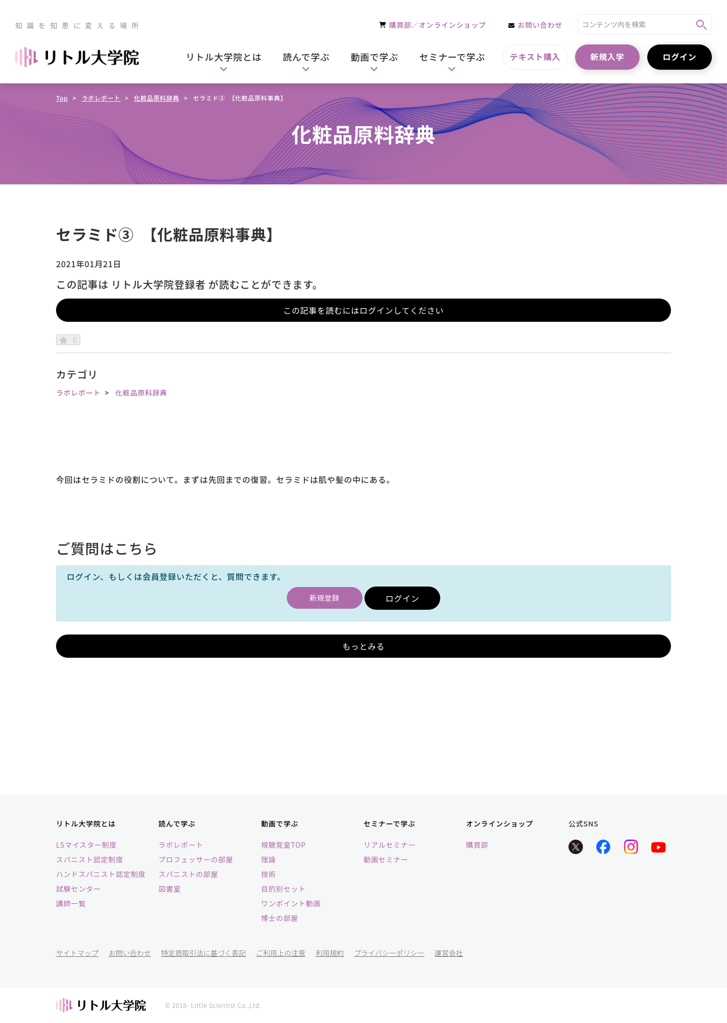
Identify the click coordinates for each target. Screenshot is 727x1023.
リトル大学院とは (86, 823)
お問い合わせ (130, 953)
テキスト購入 (535, 57)
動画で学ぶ (279, 823)
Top (62, 97)
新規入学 (607, 57)
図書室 (170, 889)
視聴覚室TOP (283, 845)
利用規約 (330, 953)
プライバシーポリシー (389, 953)
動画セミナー (386, 860)
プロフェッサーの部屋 (196, 860)
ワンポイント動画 (291, 904)
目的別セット (283, 889)
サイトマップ (77, 953)
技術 (268, 874)
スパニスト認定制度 (89, 860)
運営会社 (449, 953)
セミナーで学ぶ (390, 823)
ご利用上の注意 (280, 953)
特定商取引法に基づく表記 (203, 953)
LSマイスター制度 (86, 845)
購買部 (477, 845)
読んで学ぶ (177, 823)
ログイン (679, 57)
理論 (268, 860)
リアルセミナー (390, 845)
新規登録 (324, 598)
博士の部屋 (279, 918)
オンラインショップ (499, 823)
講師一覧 (71, 904)
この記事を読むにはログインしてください (363, 310)
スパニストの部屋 (188, 874)
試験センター (78, 889)
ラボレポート (101, 97)
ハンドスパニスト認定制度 (101, 874)
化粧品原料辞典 (157, 97)
